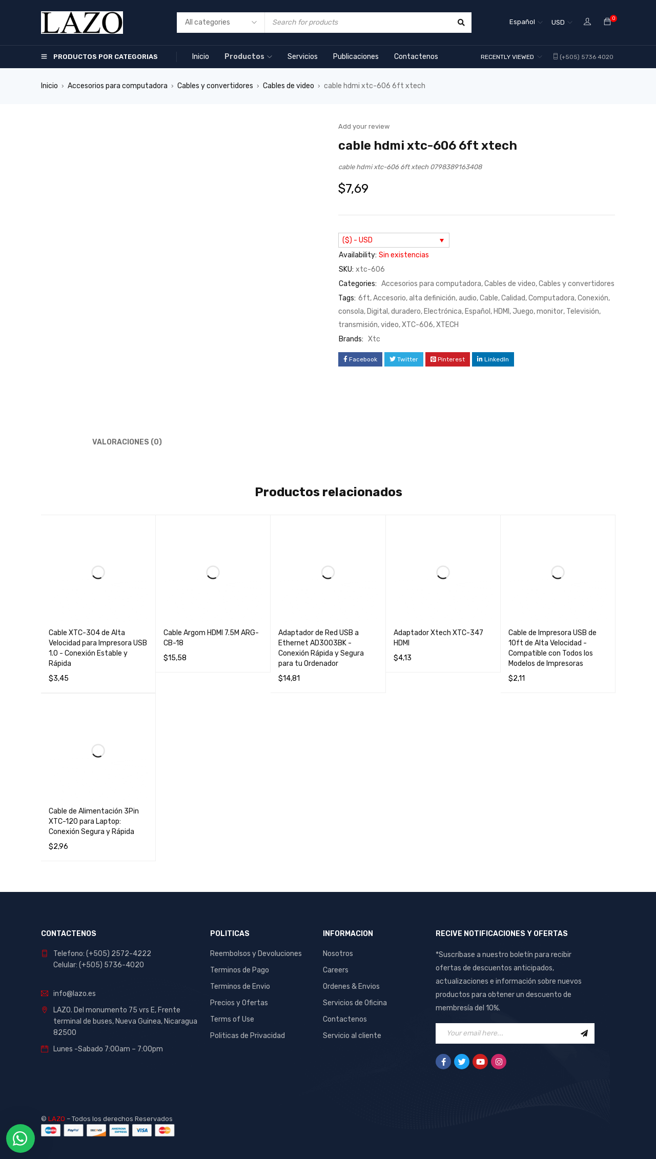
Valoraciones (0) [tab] (127, 442)
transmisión (358, 324)
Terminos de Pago (239, 970)
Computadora (551, 298)
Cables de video (288, 86)
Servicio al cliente (352, 1035)
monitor (550, 311)
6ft (364, 298)
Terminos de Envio (240, 986)
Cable (489, 298)
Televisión (582, 311)
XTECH (447, 324)
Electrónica (443, 311)
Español (477, 311)
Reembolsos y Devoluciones (256, 953)
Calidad (513, 298)
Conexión (593, 298)
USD (558, 22)
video (390, 324)
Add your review (363, 126)
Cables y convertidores (215, 86)
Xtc (374, 339)
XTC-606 (417, 324)
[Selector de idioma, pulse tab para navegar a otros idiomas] (526, 22)
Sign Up (584, 1033)
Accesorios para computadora (118, 86)
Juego (523, 311)
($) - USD (357, 240)
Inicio (49, 86)
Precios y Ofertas (239, 1003)
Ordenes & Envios (351, 986)
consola (351, 311)
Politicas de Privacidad (247, 1035)
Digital (377, 311)
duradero (406, 311)
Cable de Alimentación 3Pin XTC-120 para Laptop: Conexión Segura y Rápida (94, 821)
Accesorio (389, 298)
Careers (335, 970)
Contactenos (345, 1019)
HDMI (501, 311)
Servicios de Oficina (355, 1003)
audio (468, 298)
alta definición (432, 298)
